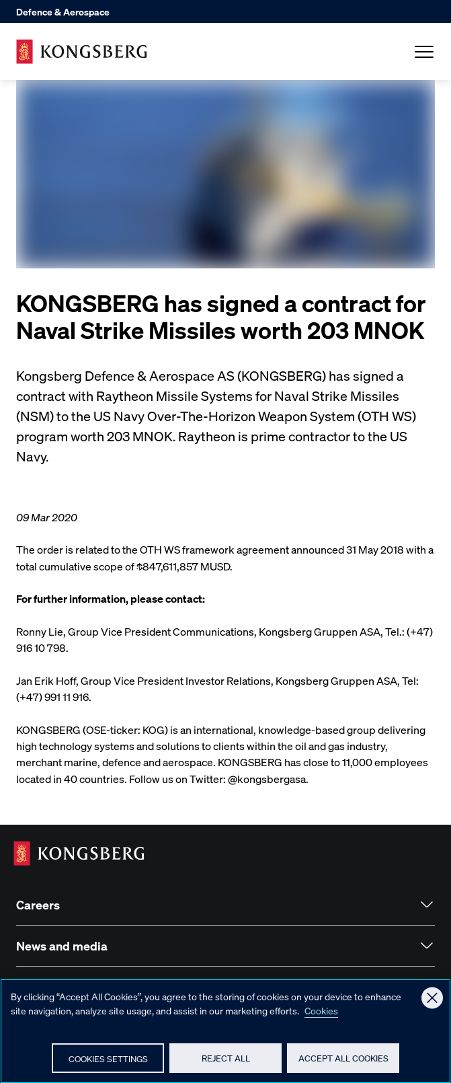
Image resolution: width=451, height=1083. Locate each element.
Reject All (226, 1064)
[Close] (432, 1004)
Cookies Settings (108, 1064)
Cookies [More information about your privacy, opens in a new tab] (321, 1016)
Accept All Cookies (343, 1064)
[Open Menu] (424, 52)
